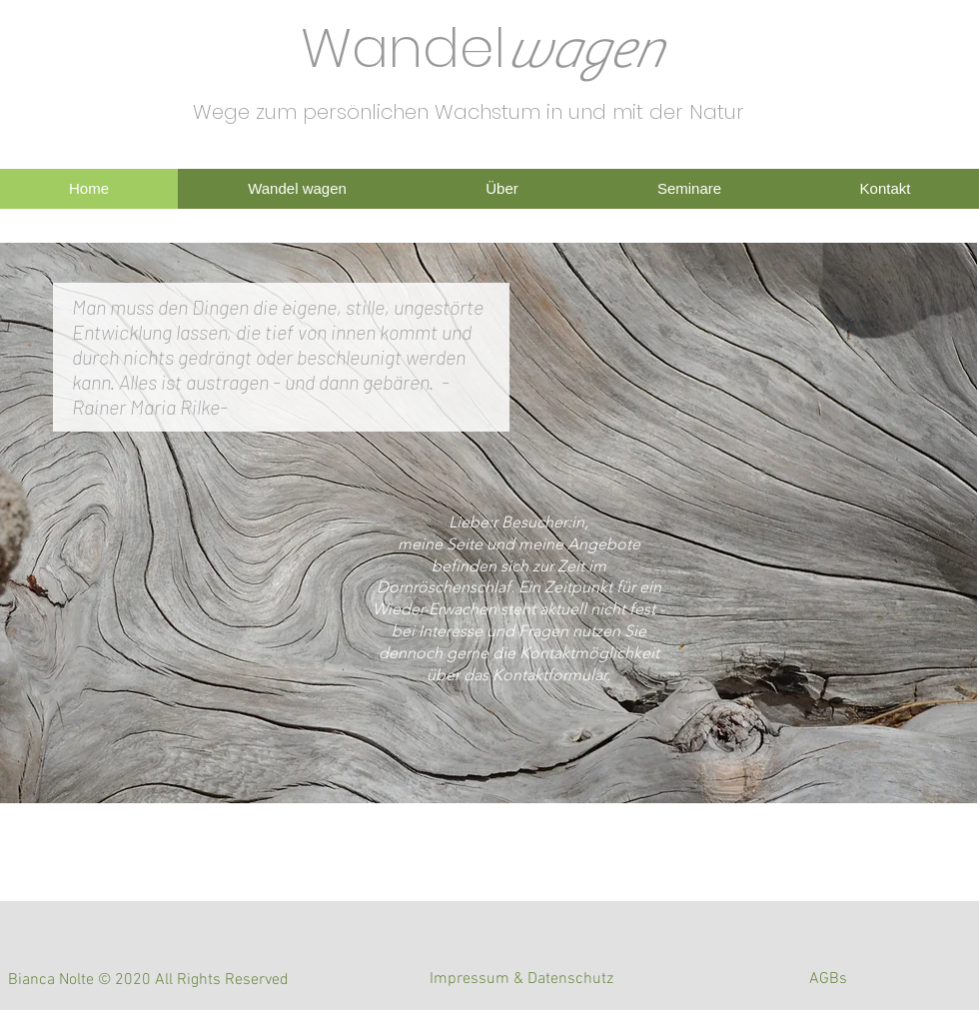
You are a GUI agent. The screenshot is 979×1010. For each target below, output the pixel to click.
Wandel (403, 47)
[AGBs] (827, 979)
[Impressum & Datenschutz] (521, 979)
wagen (583, 50)
